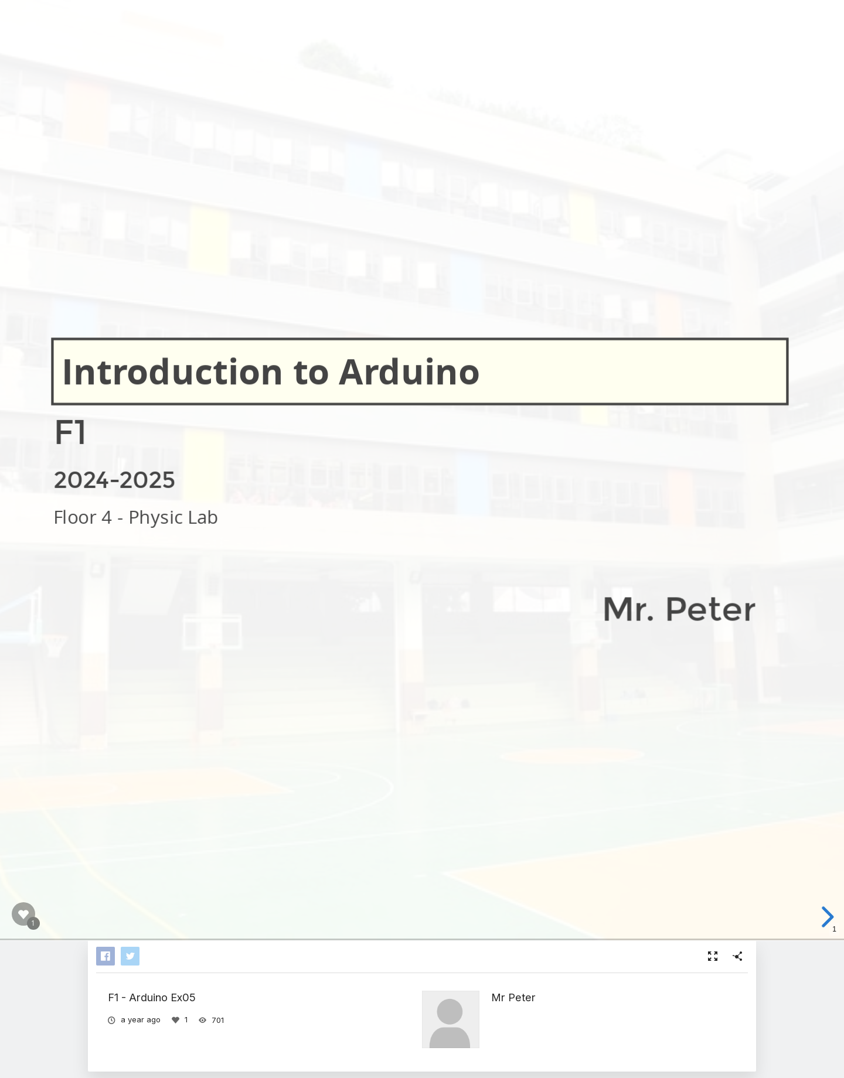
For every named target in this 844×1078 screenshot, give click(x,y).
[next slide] (823, 916)
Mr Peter (513, 997)
